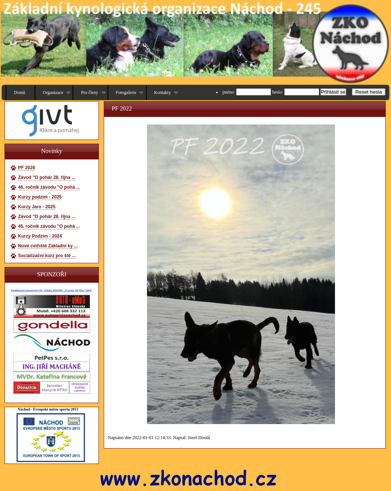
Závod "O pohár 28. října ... (46, 177)
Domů (19, 92)
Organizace (53, 92)
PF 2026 (26, 167)
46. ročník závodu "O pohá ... (49, 187)
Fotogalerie (126, 92)
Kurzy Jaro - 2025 (36, 206)
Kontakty (162, 92)
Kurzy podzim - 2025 (40, 197)
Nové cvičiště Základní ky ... (48, 246)
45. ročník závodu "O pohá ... (49, 226)
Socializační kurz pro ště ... (47, 255)
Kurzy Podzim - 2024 (40, 236)
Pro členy (89, 92)
